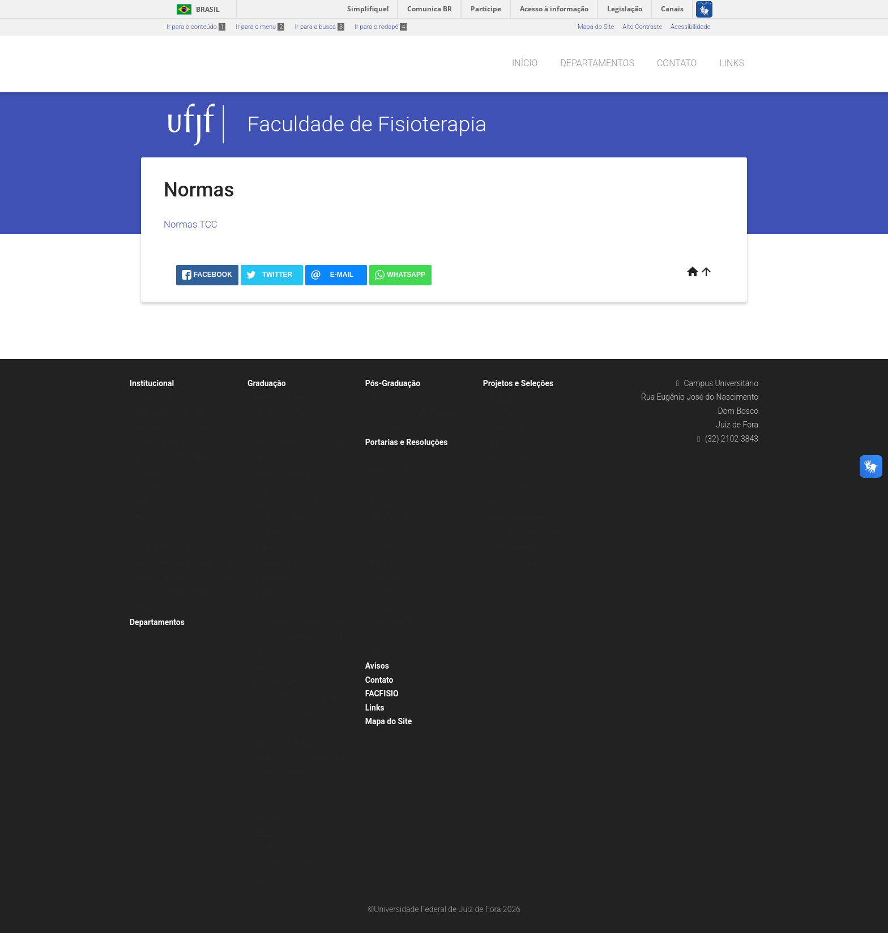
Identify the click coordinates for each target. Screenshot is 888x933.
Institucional (152, 383)
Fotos (143, 607)
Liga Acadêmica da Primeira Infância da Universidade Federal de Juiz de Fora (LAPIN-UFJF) (304, 638)
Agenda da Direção (162, 443)
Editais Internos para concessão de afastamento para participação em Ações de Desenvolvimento (184, 578)
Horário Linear (273, 577)
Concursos (150, 533)
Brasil (196, 9)
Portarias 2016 (391, 502)
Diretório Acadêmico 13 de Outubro (302, 443)
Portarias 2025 (391, 636)
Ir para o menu (260, 27)
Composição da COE (282, 487)
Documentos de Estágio (286, 503)
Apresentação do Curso (286, 397)
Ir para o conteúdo (195, 27)
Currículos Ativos (277, 427)
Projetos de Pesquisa (518, 547)
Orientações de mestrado (524, 427)
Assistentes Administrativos (174, 457)
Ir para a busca (319, 27)
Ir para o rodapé (381, 27)
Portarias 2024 (391, 622)
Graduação (266, 383)
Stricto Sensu (389, 427)
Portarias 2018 (391, 532)
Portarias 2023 (391, 606)
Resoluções (387, 652)
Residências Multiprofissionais (414, 413)
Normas (264, 833)
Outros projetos (510, 443)
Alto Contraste (642, 27)
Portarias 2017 (391, 516)
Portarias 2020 (391, 562)
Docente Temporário (164, 547)
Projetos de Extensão (518, 517)
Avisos (377, 665)
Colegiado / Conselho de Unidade (182, 487)
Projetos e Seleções (518, 383)
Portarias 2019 (391, 546)
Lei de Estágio (273, 533)
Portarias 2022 (391, 592)
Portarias (384, 456)
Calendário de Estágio (284, 473)
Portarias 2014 (391, 472)
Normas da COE (275, 547)
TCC (259, 803)
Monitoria (502, 413)
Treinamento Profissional (524, 563)
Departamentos (597, 63)
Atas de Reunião (158, 473)
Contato (677, 63)
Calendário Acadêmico (285, 413)
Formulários (270, 817)
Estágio (263, 457)
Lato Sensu (387, 397)
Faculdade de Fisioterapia (367, 124)
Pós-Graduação (392, 383)
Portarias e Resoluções (406, 442)
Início (524, 63)
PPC (259, 787)
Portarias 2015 (391, 486)
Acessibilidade (690, 27)
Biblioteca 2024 (157, 517)
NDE (141, 503)
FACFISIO (382, 693)
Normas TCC (190, 224)
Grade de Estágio (277, 517)
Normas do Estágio (280, 563)
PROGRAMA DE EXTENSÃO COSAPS (540, 533)
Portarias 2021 (391, 576)
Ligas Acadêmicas (279, 607)
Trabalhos (267, 847)
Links (731, 63)
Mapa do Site (596, 27)
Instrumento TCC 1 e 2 (284, 593)
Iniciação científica (515, 397)
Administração (155, 397)
